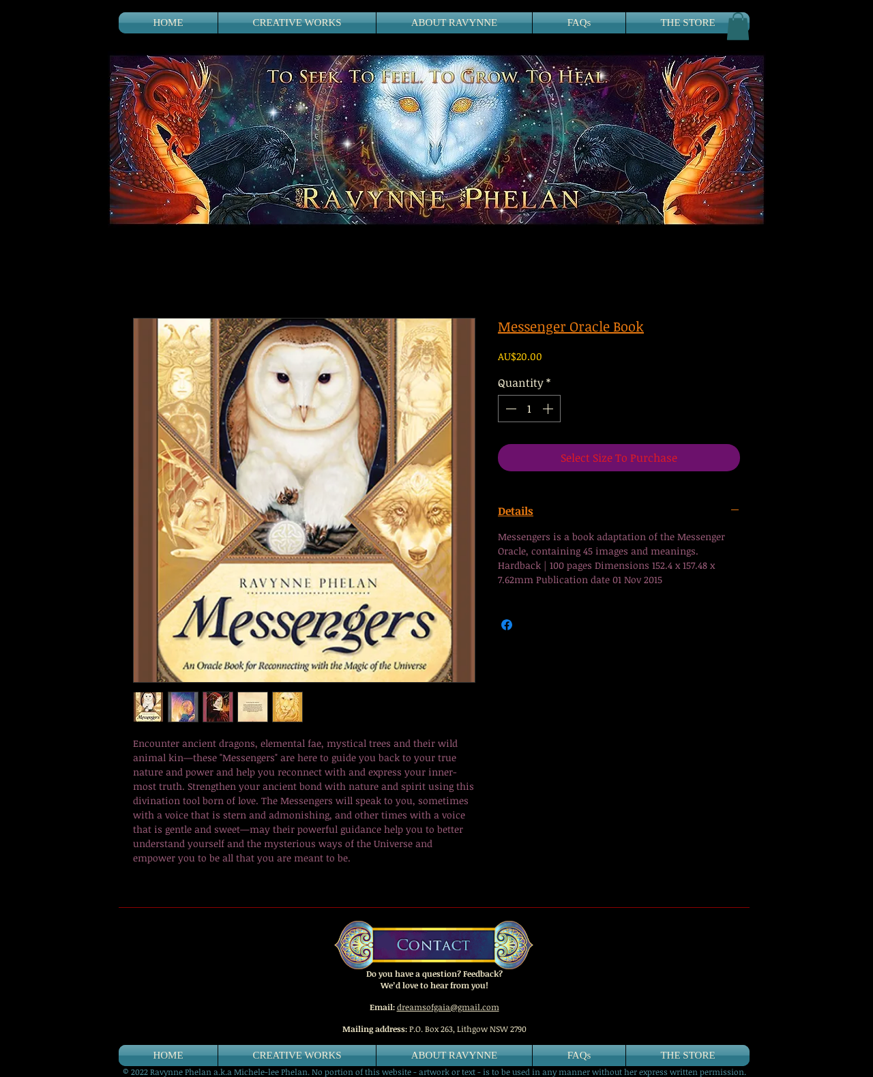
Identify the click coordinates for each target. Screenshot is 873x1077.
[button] (738, 26)
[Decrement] (509, 409)
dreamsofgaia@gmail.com (448, 1006)
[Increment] (549, 409)
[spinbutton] (529, 409)
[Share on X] (532, 625)
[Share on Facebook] (507, 625)
